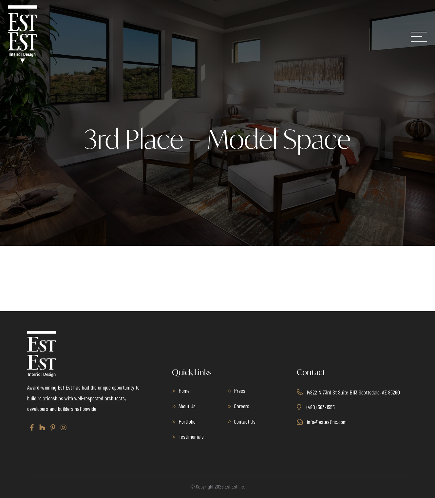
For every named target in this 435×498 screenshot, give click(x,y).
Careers (241, 406)
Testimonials (191, 436)
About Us (187, 406)
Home (184, 390)
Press (239, 390)
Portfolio (187, 421)
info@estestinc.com (327, 421)
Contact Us (244, 421)
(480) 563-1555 (321, 407)
